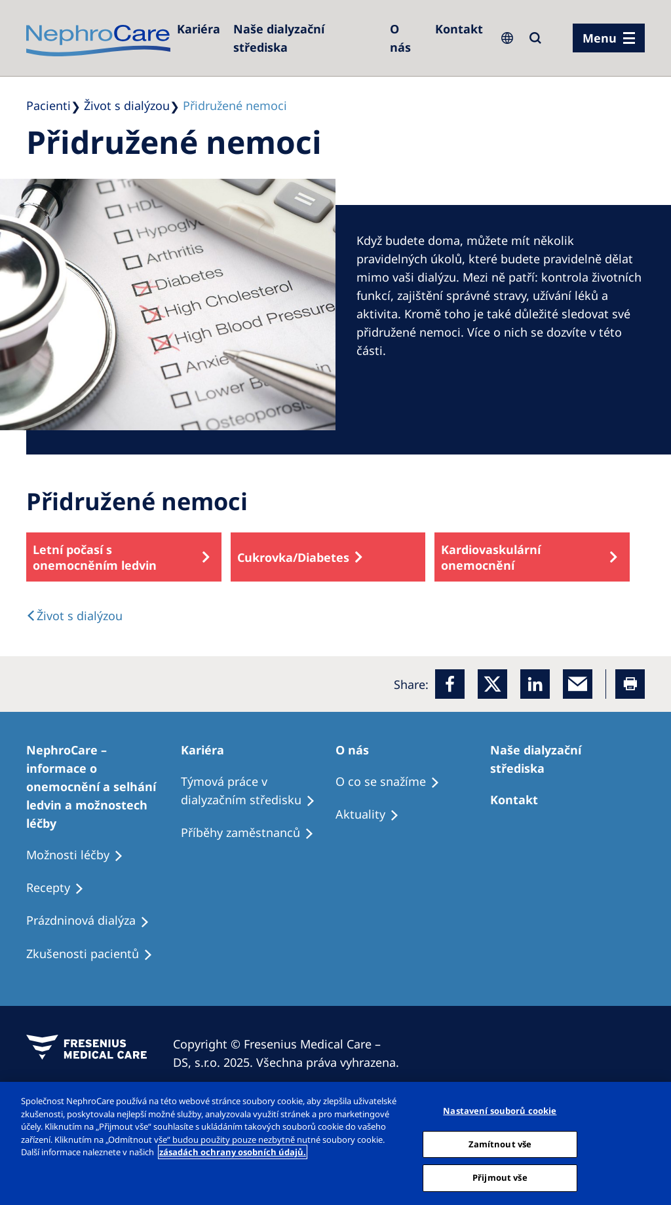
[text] (74, 615)
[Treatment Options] (103, 786)
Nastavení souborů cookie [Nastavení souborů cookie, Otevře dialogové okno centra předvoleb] (499, 1111)
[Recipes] (253, 833)
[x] (492, 684)
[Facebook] (450, 684)
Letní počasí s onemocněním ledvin (95, 557)
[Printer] (630, 684)
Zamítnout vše (500, 1144)
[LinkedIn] (535, 684)
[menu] (609, 38)
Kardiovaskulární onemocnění (491, 557)
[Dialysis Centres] (198, 29)
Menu (600, 38)
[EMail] (577, 684)
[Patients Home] (208, 750)
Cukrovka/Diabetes (293, 557)
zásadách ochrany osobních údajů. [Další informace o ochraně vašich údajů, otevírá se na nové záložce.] (232, 1152)
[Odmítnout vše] (650, 1142)
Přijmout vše (499, 1177)
